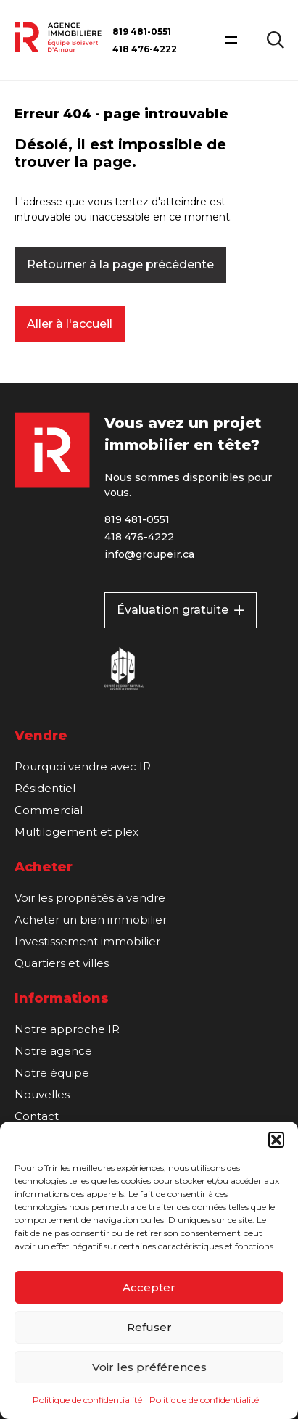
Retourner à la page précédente (120, 264)
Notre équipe (52, 1072)
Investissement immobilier (87, 941)
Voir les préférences (149, 1367)
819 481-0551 (141, 31)
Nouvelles (42, 1094)
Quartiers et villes (62, 963)
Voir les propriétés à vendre (90, 898)
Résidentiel (45, 788)
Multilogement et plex (76, 832)
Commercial (49, 810)
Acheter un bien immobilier (91, 919)
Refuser (149, 1327)
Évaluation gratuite (180, 610)
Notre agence (53, 1051)
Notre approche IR (67, 1029)
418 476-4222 (144, 49)
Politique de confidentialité (87, 1399)
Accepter (149, 1287)
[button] (276, 1139)
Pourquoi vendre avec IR (83, 766)
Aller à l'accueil (69, 324)
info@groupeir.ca (149, 554)
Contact (37, 1116)
